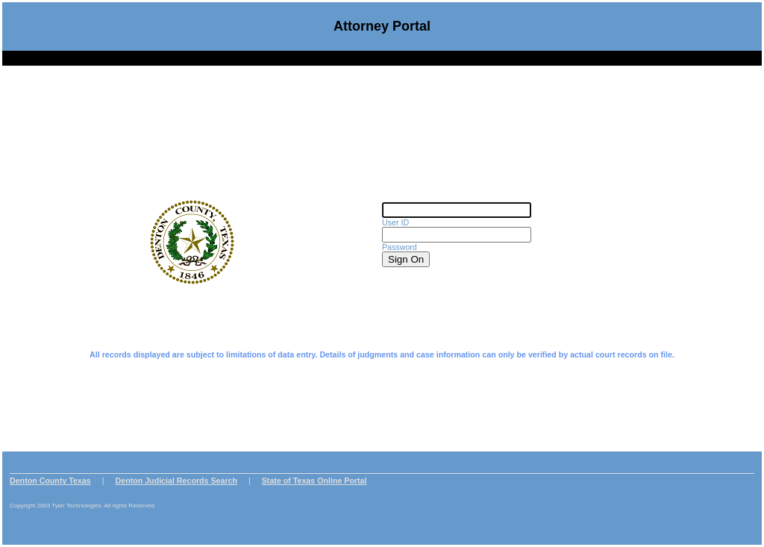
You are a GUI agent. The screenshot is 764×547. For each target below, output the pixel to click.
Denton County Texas (50, 470)
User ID (395, 217)
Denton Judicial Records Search (176, 470)
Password (399, 242)
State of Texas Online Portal (314, 470)
